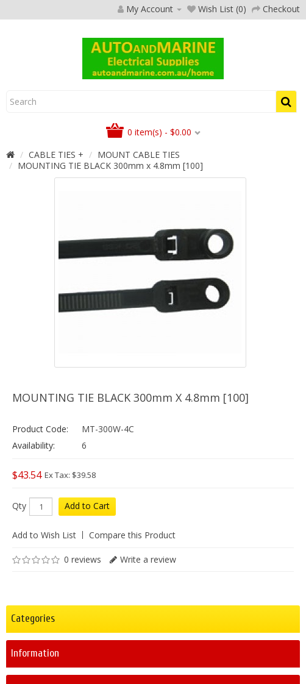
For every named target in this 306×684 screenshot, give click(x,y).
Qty (19, 506)
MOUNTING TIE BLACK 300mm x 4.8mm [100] (110, 165)
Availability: (33, 445)
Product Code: (40, 429)
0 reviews (82, 559)
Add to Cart (87, 505)
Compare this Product (132, 535)
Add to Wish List (44, 535)
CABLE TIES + (56, 154)
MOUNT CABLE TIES (139, 154)
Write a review (148, 559)
